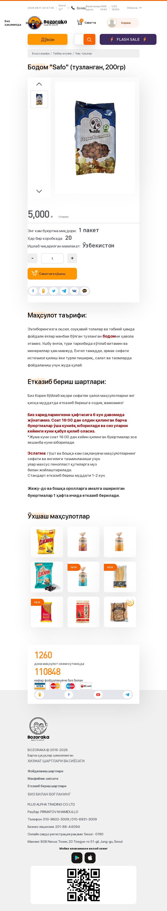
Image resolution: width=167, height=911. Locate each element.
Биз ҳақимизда (13, 22)
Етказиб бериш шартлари (47, 786)
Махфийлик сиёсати (43, 779)
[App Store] (90, 857)
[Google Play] (76, 857)
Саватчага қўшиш (48, 273)
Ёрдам (78, 8)
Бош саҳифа (41, 53)
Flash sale (128, 39)
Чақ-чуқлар (83, 53)
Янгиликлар (34, 23)
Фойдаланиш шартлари (45, 771)
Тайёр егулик (62, 53)
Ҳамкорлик (55, 23)
